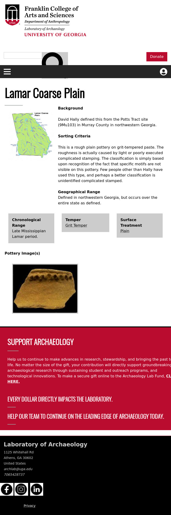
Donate (157, 56)
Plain (124, 231)
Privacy (29, 506)
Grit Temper (76, 225)
